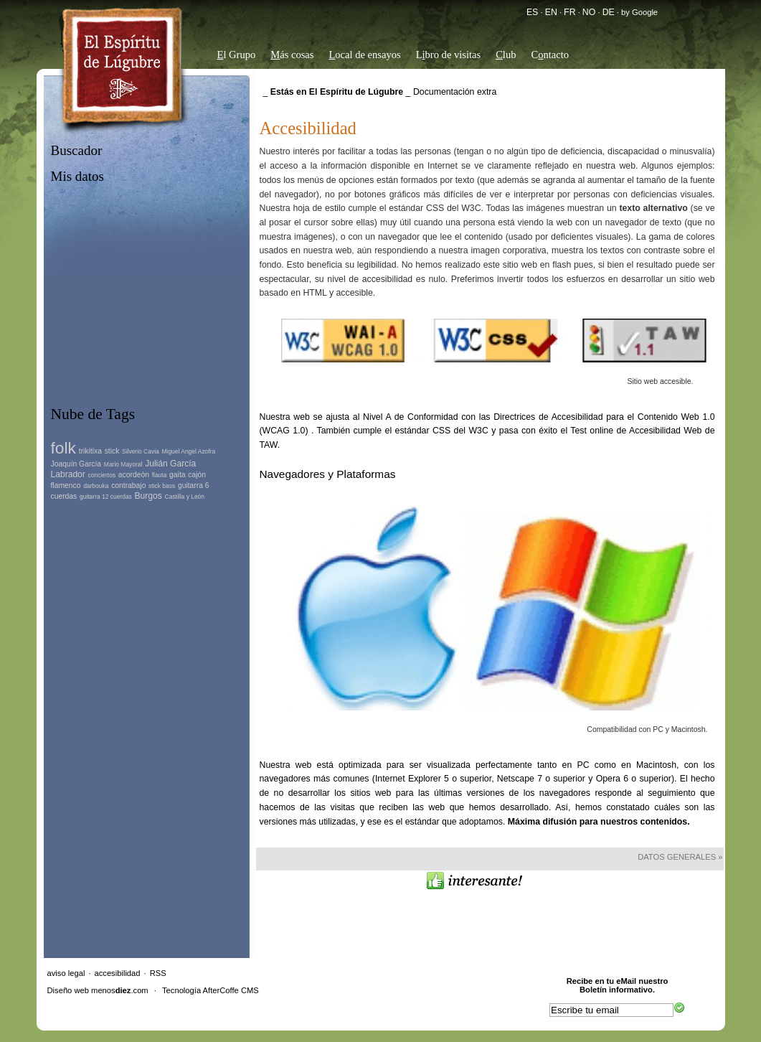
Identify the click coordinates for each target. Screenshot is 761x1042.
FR (569, 12)
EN (551, 12)
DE (608, 12)
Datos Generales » (680, 857)
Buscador (77, 150)
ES (532, 12)
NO (588, 12)
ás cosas (291, 54)
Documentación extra (454, 92)
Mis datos (77, 176)
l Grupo (236, 54)
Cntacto (550, 54)
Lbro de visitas (448, 54)
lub (506, 54)
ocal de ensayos (364, 54)
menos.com (119, 990)
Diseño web (68, 990)
